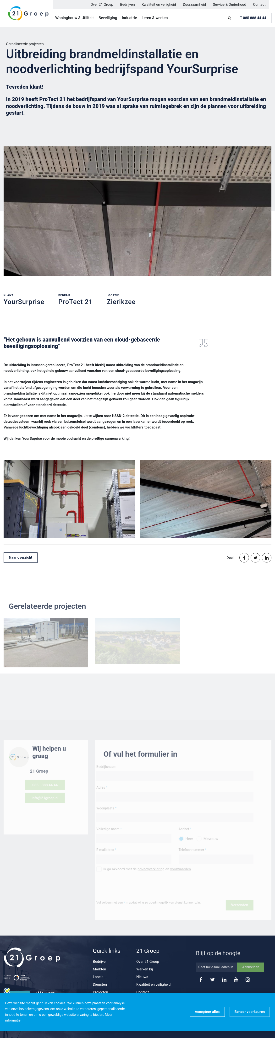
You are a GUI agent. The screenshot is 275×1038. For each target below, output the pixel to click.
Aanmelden (250, 975)
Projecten (100, 992)
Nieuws (142, 977)
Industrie (129, 18)
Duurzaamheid (194, 4)
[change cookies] (250, 1012)
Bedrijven (127, 4)
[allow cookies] (207, 1012)
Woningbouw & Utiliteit (74, 18)
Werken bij (144, 969)
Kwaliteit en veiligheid (159, 4)
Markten (99, 969)
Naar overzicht (20, 557)
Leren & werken (155, 18)
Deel (230, 558)
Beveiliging (108, 18)
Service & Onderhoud (229, 4)
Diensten (100, 984)
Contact (259, 4)
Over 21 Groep (102, 4)
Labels (98, 977)
